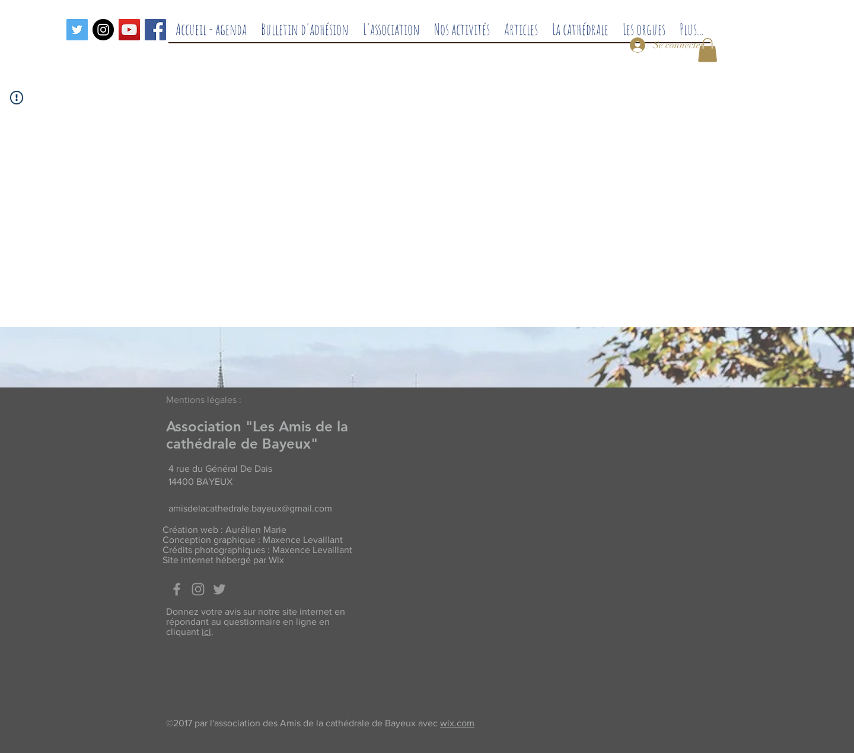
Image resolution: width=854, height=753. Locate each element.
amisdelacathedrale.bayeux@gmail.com (250, 508)
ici (206, 632)
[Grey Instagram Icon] (198, 589)
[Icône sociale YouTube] (129, 29)
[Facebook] (155, 29)
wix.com (457, 723)
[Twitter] (77, 29)
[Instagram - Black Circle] (103, 29)
